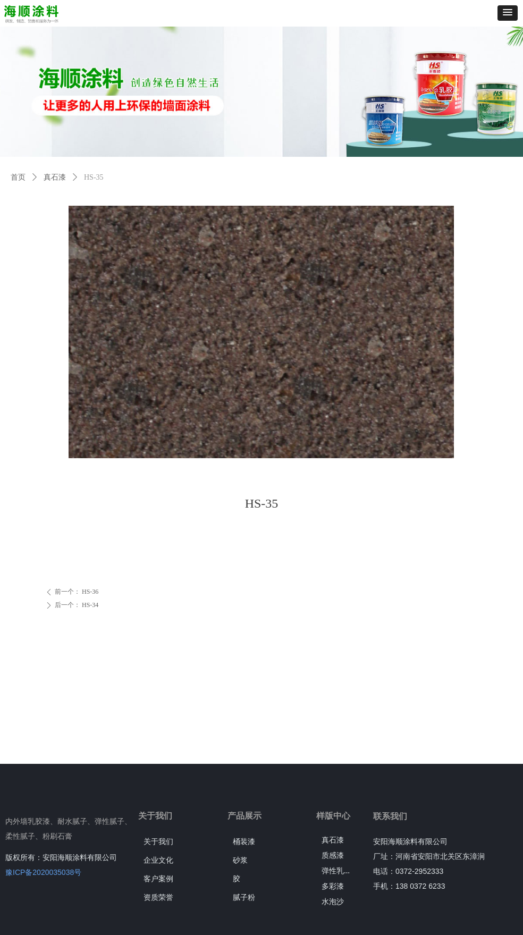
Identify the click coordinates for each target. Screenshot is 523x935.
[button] (507, 13)
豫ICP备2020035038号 (43, 872)
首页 (18, 177)
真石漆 (55, 177)
